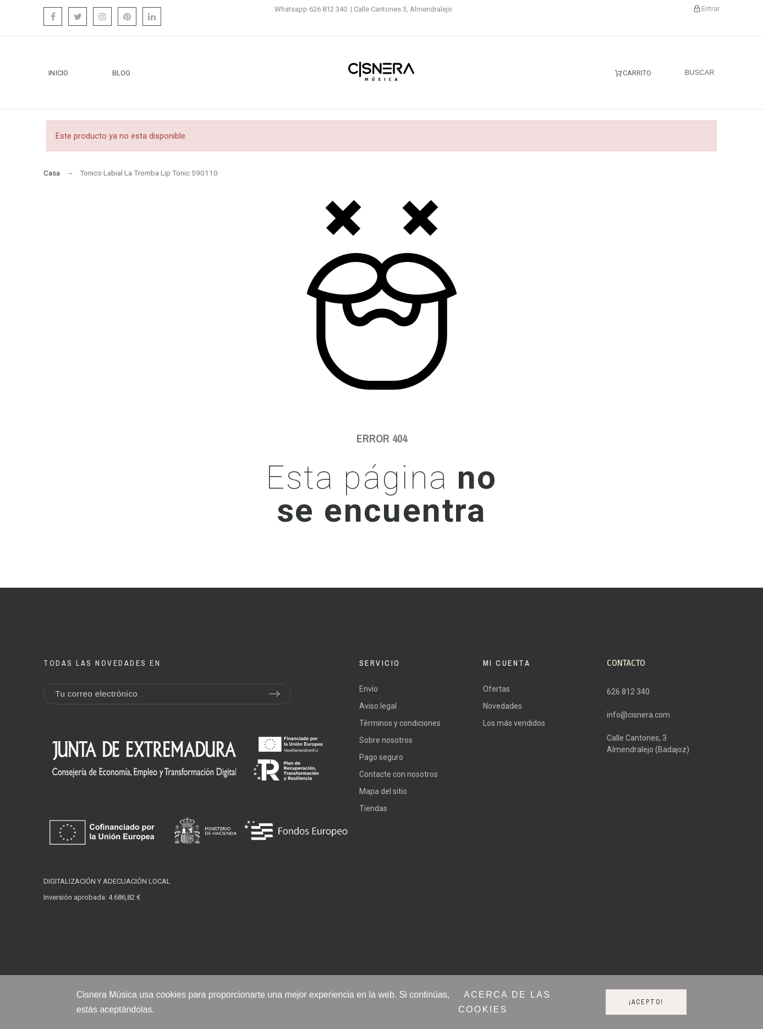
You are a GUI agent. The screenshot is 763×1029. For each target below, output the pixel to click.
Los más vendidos (514, 723)
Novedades (502, 706)
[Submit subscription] (274, 693)
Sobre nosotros (386, 740)
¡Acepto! (646, 1002)
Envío (368, 689)
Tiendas (373, 808)
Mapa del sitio (383, 791)
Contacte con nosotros (398, 774)
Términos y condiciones (400, 723)
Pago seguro (381, 757)
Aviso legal (378, 706)
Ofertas (496, 689)
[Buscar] (699, 72)
